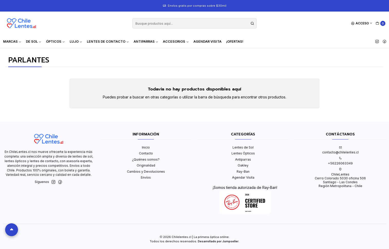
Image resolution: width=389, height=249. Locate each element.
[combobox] (194, 23)
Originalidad (146, 165)
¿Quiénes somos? (146, 159)
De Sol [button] (33, 41)
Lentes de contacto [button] (108, 41)
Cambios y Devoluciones (146, 171)
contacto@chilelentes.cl (340, 150)
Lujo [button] (76, 41)
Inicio (146, 147)
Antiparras (243, 159)
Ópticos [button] (55, 41)
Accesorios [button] (176, 41)
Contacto (146, 153)
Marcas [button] (12, 41)
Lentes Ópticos (243, 153)
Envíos (146, 177)
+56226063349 (340, 161)
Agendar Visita (207, 41)
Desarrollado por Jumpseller (218, 241)
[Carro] (380, 23)
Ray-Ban (243, 171)
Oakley (243, 165)
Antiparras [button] (146, 41)
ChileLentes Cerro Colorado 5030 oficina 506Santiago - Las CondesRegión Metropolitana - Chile (340, 178)
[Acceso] (362, 23)
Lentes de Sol (243, 147)
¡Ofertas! (234, 41)
